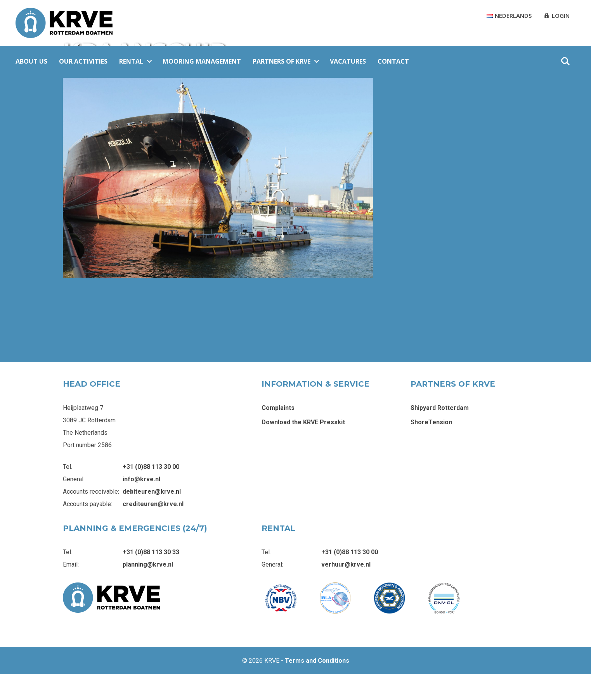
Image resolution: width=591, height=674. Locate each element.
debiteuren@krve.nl (152, 491)
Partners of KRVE (281, 61)
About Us (31, 61)
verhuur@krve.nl (346, 564)
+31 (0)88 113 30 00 (151, 466)
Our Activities (83, 61)
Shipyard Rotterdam (440, 407)
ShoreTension (431, 422)
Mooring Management (202, 61)
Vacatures (348, 61)
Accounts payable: (87, 504)
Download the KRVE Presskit (303, 422)
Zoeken (565, 61)
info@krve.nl (141, 479)
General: (74, 479)
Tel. (67, 466)
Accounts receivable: (91, 491)
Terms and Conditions (317, 660)
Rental (131, 61)
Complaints (278, 407)
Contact (393, 61)
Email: (71, 564)
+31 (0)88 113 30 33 (151, 552)
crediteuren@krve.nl (153, 504)
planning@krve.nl (148, 564)
